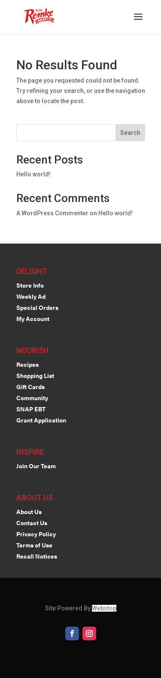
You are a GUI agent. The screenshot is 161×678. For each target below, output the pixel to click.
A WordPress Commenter (52, 213)
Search (130, 132)
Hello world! (33, 174)
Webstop (104, 608)
